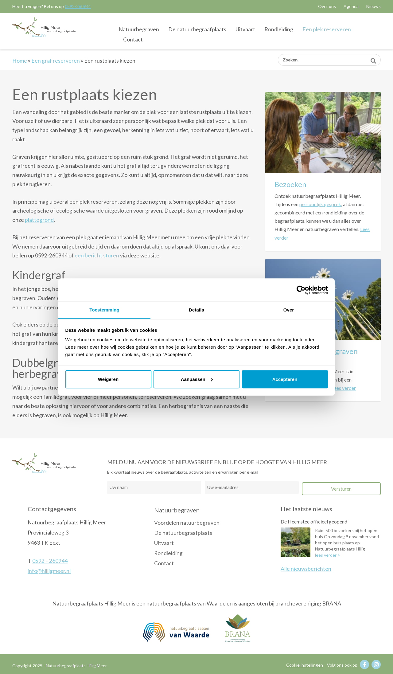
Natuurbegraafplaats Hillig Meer (44, 27)
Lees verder (344, 388)
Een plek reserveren (326, 29)
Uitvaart (245, 29)
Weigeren (108, 379)
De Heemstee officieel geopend (314, 521)
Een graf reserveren (55, 60)
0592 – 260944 (50, 561)
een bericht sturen (97, 255)
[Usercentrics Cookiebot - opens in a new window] (301, 290)
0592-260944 (78, 6)
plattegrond (39, 220)
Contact (133, 39)
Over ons (327, 6)
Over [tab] (288, 309)
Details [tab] (196, 309)
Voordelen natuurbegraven (187, 522)
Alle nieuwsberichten (306, 569)
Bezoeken (290, 184)
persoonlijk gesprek (320, 204)
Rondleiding (278, 29)
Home (19, 60)
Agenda (351, 6)
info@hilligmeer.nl (49, 571)
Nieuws (373, 6)
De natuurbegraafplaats (197, 29)
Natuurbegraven (139, 29)
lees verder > (327, 555)
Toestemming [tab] (104, 309)
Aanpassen (197, 379)
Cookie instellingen (304, 665)
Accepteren (285, 379)
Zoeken (373, 58)
